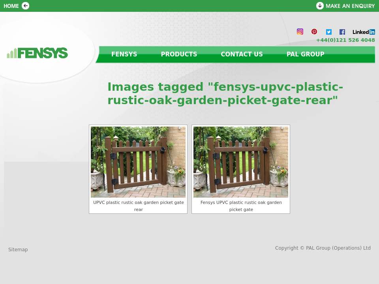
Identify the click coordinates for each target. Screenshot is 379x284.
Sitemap (18, 249)
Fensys (124, 54)
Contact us (242, 54)
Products (179, 54)
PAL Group (306, 54)
